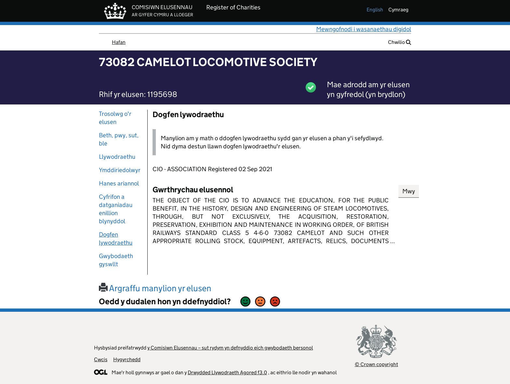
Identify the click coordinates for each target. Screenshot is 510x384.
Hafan (119, 42)
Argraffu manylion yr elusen (155, 288)
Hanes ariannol (119, 183)
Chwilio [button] (399, 42)
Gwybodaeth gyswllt (116, 260)
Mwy (408, 191)
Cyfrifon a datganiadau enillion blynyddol (115, 209)
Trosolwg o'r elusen (115, 118)
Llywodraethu (117, 156)
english (375, 10)
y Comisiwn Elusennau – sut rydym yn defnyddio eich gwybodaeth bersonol (230, 348)
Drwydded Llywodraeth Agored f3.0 (227, 372)
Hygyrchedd (127, 359)
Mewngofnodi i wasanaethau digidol (363, 29)
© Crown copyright (376, 364)
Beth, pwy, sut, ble (119, 139)
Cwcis (100, 359)
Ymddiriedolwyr (120, 170)
